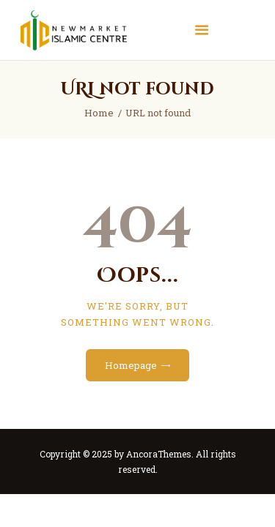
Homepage (131, 365)
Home (99, 112)
